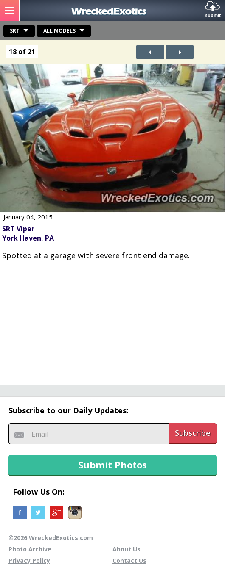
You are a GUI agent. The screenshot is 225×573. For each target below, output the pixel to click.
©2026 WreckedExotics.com (50, 538)
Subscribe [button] (193, 433)
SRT (15, 30)
